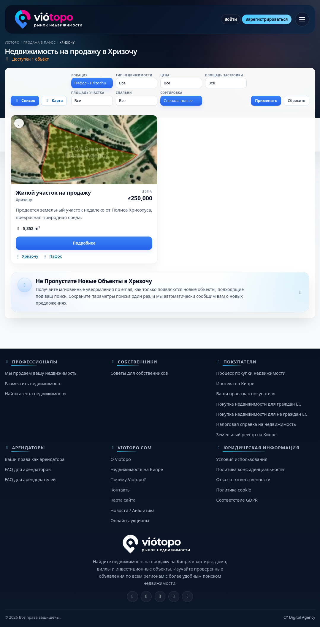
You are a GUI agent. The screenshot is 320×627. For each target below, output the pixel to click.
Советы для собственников (139, 373)
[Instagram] (146, 596)
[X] (160, 596)
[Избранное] (19, 123)
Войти (230, 19)
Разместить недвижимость (33, 383)
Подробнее (84, 243)
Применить (266, 100)
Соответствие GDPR (237, 500)
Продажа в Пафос (39, 42)
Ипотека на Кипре (235, 383)
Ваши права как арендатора (34, 459)
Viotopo (12, 42)
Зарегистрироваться (267, 19)
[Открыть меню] (302, 19)
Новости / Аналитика (132, 510)
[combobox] (92, 83)
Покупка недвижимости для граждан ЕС (258, 404)
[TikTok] (187, 596)
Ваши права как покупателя (245, 393)
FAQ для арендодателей (30, 479)
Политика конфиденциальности (250, 469)
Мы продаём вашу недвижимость (41, 373)
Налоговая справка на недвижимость (256, 424)
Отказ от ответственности (243, 479)
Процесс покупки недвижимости (250, 373)
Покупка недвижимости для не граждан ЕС (261, 414)
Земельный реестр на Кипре (246, 434)
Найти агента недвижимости (35, 393)
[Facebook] (132, 596)
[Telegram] (173, 596)
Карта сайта (123, 500)
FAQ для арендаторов (28, 469)
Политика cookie (233, 490)
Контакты (120, 490)
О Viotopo (120, 459)
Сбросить (296, 100)
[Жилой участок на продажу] (84, 149)
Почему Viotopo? (128, 479)
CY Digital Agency (299, 617)
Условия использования (241, 459)
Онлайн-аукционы (129, 520)
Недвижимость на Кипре (136, 469)
